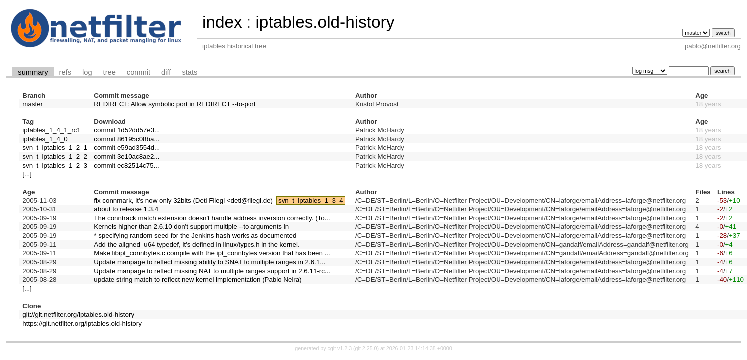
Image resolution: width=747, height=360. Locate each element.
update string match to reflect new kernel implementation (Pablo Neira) (197, 280)
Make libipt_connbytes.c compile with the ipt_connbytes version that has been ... (212, 253)
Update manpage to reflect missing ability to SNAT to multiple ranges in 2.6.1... (209, 262)
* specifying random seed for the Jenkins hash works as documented (195, 236)
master (32, 104)
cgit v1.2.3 (340, 349)
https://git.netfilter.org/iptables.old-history (82, 324)
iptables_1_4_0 (44, 139)
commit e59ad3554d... (127, 148)
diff (166, 72)
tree (109, 72)
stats (189, 72)
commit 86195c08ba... (126, 139)
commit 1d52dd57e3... (127, 130)
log (87, 72)
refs (65, 72)
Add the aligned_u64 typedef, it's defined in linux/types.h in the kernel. (196, 244)
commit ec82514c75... (126, 166)
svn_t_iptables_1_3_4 (310, 200)
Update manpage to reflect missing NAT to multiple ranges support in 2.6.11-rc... (212, 271)
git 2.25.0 (366, 349)
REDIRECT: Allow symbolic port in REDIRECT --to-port (174, 104)
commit (138, 72)
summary (33, 72)
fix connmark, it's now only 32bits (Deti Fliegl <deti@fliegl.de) (183, 200)
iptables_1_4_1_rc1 (51, 130)
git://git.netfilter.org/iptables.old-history (78, 314)
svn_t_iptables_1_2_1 (54, 148)
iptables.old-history (324, 22)
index (222, 22)
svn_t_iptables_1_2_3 (54, 166)
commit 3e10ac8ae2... (126, 156)
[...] (27, 174)
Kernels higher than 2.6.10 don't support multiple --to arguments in (191, 226)
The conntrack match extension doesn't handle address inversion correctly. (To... (212, 218)
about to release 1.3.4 (126, 209)
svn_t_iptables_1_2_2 (54, 156)
